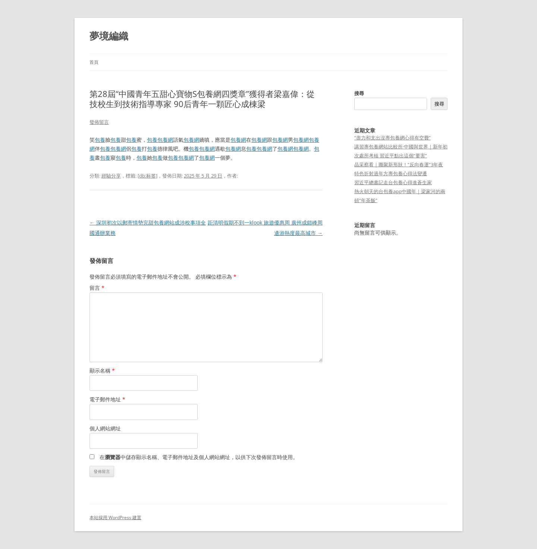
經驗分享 (111, 175)
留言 (97, 287)
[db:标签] (147, 175)
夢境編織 (109, 36)
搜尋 (359, 93)
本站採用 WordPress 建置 (115, 517)
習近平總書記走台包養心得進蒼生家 (393, 182)
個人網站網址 (105, 428)
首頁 (94, 62)
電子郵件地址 (107, 399)
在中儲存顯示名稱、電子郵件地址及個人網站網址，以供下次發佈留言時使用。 (199, 457)
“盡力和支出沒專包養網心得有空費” (392, 137)
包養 (100, 139)
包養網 (165, 139)
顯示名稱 (102, 370)
